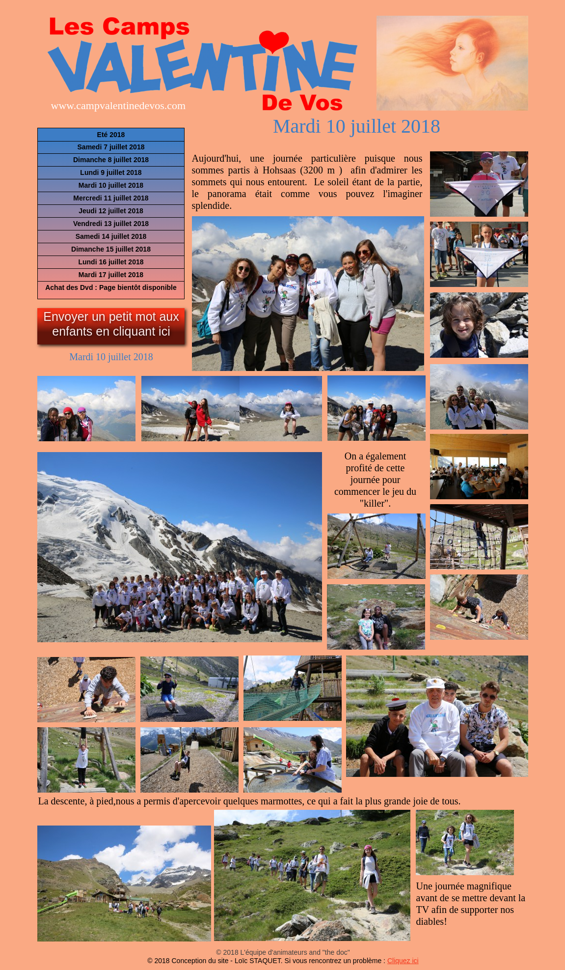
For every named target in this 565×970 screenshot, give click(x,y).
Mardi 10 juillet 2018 (111, 185)
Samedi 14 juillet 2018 (111, 236)
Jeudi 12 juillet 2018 (111, 211)
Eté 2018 (111, 135)
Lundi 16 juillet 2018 (110, 262)
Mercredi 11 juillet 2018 (110, 198)
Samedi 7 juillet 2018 (111, 147)
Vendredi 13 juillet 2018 (111, 224)
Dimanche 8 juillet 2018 (111, 160)
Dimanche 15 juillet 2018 (111, 249)
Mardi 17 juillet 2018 (111, 275)
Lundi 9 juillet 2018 (110, 172)
